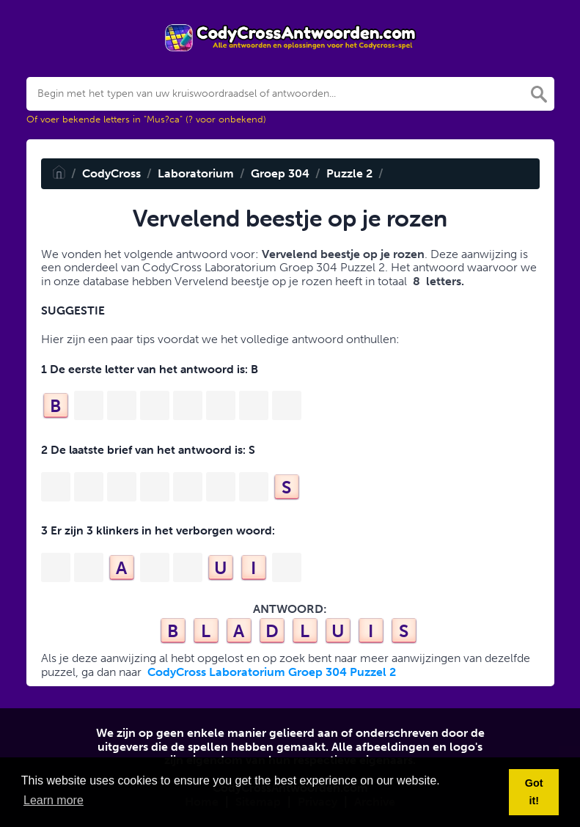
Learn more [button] (53, 800)
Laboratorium (196, 173)
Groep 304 (280, 173)
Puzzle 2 (349, 173)
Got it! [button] (534, 791)
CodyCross (111, 173)
